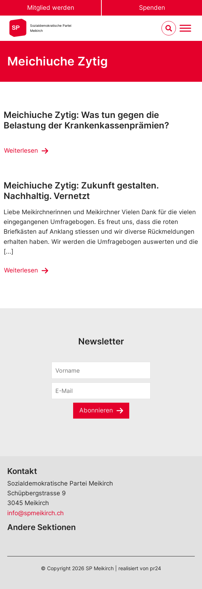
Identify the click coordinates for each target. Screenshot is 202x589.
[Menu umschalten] (185, 28)
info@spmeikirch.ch (35, 513)
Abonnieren (96, 410)
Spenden (152, 7)
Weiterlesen (21, 150)
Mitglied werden (50, 7)
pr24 (155, 568)
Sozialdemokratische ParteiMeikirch (50, 28)
